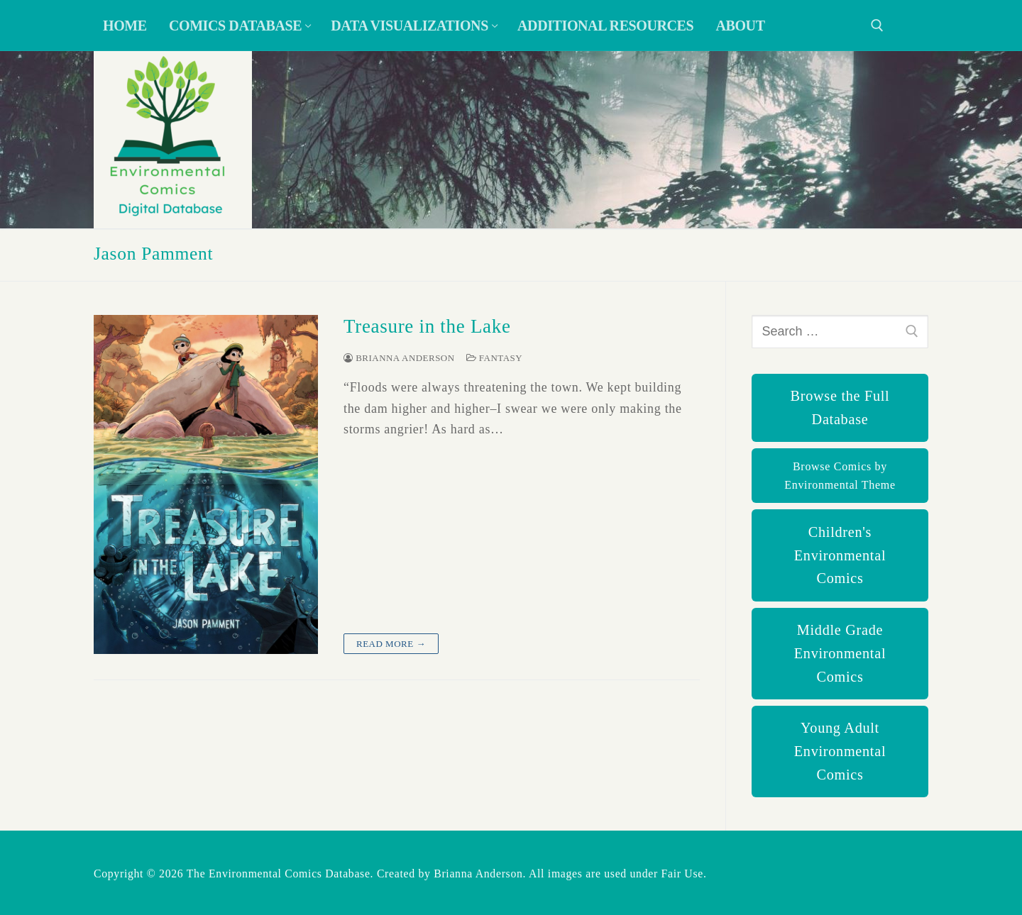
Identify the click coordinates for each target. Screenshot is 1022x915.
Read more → (391, 643)
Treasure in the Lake (427, 326)
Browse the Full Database (840, 407)
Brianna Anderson (399, 358)
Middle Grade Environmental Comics (840, 653)
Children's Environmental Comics (840, 555)
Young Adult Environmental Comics (840, 751)
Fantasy (494, 358)
